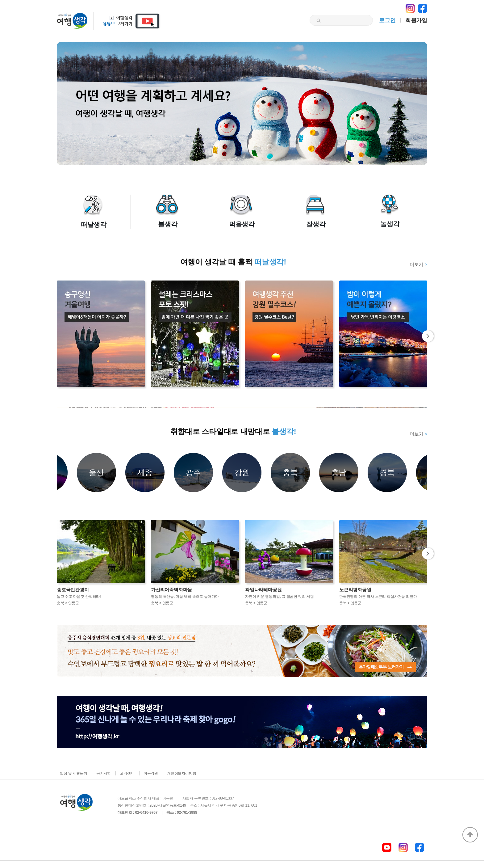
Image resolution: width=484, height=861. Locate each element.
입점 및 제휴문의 (73, 773)
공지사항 (103, 773)
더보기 (418, 264)
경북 (387, 472)
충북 (290, 472)
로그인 (387, 20)
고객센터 (127, 773)
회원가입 (416, 20)
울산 (96, 472)
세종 (145, 472)
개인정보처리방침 (181, 773)
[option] (242, 651)
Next (428, 336)
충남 (339, 472)
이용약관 (151, 773)
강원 (242, 472)
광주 (193, 472)
